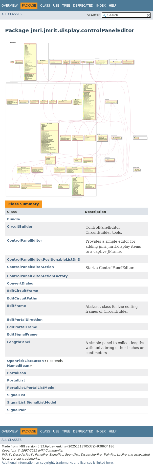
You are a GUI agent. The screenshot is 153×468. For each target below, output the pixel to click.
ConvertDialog (20, 283)
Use (56, 5)
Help (113, 5)
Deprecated (83, 5)
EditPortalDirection (24, 320)
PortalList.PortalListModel (31, 388)
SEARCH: (93, 15)
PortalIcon (16, 373)
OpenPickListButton (25, 361)
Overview (10, 5)
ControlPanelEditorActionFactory (37, 276)
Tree (66, 5)
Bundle (13, 219)
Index (101, 5)
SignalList (16, 395)
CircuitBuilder (20, 226)
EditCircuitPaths (22, 298)
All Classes (11, 14)
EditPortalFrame (22, 327)
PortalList (16, 380)
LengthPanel (18, 342)
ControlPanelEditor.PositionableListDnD (43, 259)
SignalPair (16, 410)
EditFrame (16, 306)
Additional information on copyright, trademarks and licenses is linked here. (58, 462)
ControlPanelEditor (24, 240)
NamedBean (18, 365)
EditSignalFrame (22, 334)
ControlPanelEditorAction (30, 267)
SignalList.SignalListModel (31, 402)
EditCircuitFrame (22, 291)
